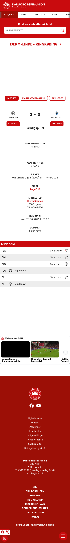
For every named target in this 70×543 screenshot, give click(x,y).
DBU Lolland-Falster (35, 508)
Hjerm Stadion (35, 201)
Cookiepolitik (35, 444)
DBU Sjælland (35, 513)
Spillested (35, 198)
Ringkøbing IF (56, 117)
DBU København (35, 504)
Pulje (35, 186)
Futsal (35, 517)
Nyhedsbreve (35, 418)
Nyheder (35, 423)
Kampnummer (35, 163)
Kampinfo (11, 98)
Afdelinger (35, 427)
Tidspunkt (35, 216)
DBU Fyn (35, 496)
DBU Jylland (35, 500)
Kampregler (57, 98)
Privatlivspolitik (35, 440)
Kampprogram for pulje (33, 98)
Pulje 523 (35, 189)
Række (35, 175)
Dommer (35, 228)
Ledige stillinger (35, 435)
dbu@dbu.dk (36, 474)
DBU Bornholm (35, 491)
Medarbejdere (35, 431)
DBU (35, 487)
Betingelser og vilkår (35, 448)
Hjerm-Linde (13, 117)
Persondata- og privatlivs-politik (35, 525)
